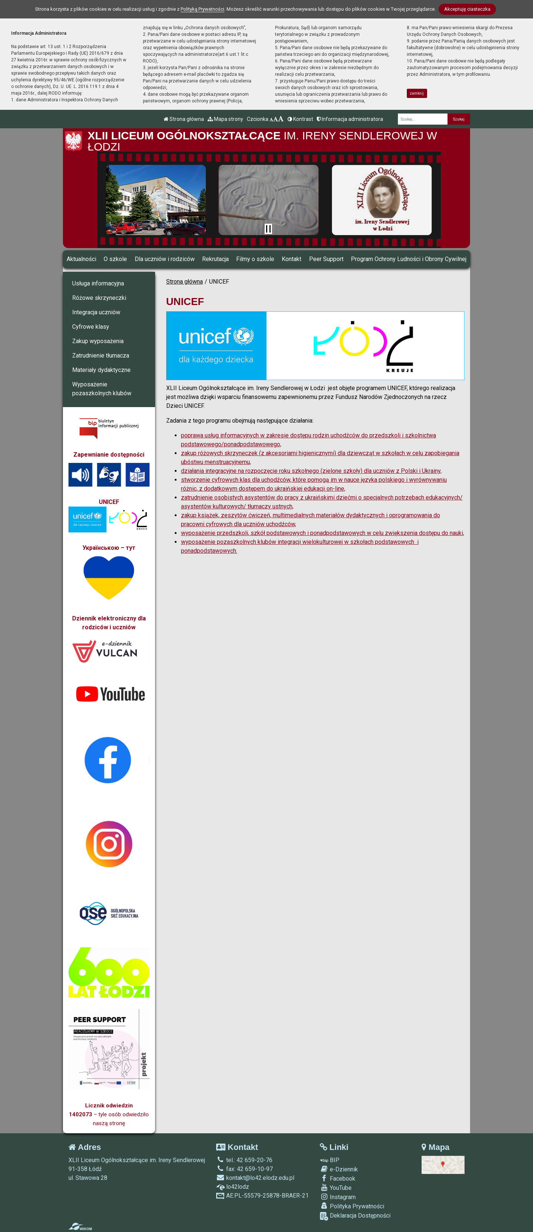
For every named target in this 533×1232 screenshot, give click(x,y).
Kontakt (291, 259)
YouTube (336, 1187)
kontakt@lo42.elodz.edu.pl (255, 1177)
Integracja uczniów (96, 312)
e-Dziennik (339, 1169)
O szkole (115, 259)
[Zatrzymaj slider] (268, 229)
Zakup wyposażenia (98, 341)
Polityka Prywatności (352, 1206)
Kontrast (300, 119)
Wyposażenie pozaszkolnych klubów (101, 389)
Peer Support (326, 259)
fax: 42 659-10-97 (244, 1168)
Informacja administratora (350, 119)
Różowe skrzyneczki (99, 297)
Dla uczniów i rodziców (165, 259)
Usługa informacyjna (98, 283)
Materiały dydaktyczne (101, 369)
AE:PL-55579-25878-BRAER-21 (262, 1195)
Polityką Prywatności (202, 9)
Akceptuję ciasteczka (467, 9)
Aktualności (81, 259)
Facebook (337, 1178)
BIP (329, 1160)
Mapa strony (225, 119)
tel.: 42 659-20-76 (244, 1160)
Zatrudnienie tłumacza (100, 355)
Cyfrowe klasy (90, 326)
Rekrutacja (215, 259)
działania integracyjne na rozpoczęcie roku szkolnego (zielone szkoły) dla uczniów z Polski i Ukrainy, (311, 470)
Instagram (338, 1197)
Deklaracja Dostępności (355, 1216)
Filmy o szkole (255, 259)
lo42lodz (232, 1186)
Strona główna (184, 119)
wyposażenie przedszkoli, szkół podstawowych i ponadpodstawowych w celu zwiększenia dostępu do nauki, (322, 533)
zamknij (417, 93)
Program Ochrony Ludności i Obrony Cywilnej (408, 259)
